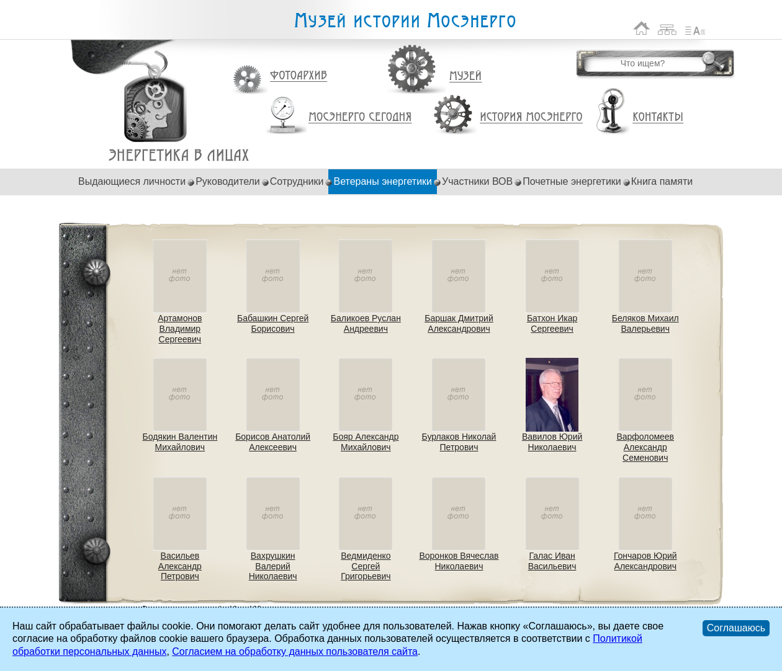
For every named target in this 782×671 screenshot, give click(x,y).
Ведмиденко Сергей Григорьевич (365, 566)
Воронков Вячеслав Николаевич (458, 561)
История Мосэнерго (531, 117)
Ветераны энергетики (179, 155)
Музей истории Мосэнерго (405, 21)
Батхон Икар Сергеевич (552, 323)
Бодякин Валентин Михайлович (179, 442)
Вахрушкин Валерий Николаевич (273, 566)
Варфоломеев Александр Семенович (645, 447)
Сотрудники (297, 181)
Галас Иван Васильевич (552, 561)
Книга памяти (662, 181)
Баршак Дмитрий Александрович (459, 323)
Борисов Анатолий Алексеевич (272, 442)
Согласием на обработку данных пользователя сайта (295, 651)
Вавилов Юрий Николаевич (552, 442)
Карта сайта (667, 28)
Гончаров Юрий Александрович (645, 561)
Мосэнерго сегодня (360, 117)
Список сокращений (695, 28)
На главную (641, 28)
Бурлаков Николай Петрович (459, 442)
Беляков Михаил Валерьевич (645, 323)
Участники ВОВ (477, 181)
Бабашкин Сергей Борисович (272, 323)
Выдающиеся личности (132, 181)
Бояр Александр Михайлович (365, 442)
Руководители (228, 181)
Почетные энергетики (572, 181)
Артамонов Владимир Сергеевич (180, 328)
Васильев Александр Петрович (180, 566)
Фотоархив (298, 75)
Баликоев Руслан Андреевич (366, 323)
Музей (466, 76)
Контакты (658, 117)
